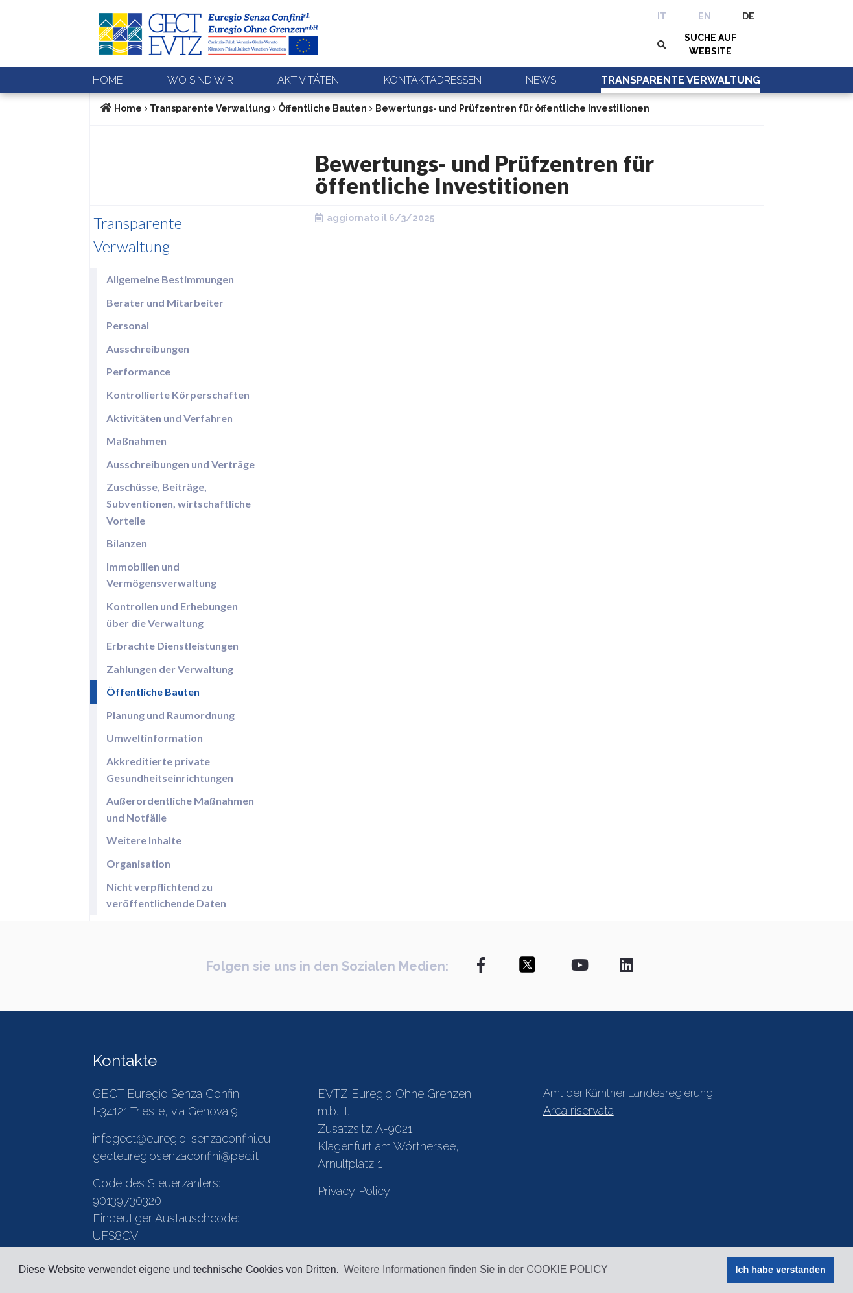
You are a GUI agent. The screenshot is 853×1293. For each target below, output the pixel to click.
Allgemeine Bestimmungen (170, 279)
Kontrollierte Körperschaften (178, 394)
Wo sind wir (200, 80)
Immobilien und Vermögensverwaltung (161, 574)
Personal (127, 325)
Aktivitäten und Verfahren (169, 418)
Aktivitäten (308, 80)
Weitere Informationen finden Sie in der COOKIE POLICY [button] (476, 1269)
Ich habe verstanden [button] (781, 1269)
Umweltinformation (154, 737)
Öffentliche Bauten (322, 108)
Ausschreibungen (147, 348)
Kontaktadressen (433, 80)
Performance (138, 371)
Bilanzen (126, 543)
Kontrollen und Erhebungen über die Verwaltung (172, 614)
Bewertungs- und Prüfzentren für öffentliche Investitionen (512, 108)
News (541, 80)
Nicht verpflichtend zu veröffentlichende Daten (166, 895)
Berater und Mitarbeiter (165, 302)
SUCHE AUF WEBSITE (710, 44)
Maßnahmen (136, 440)
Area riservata (578, 1110)
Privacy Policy (354, 1191)
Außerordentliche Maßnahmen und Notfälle (180, 809)
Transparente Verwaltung (680, 80)
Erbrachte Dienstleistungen (172, 645)
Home (108, 80)
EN (704, 16)
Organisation (138, 863)
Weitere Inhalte (143, 840)
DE (748, 16)
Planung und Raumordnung (170, 715)
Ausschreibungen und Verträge (180, 464)
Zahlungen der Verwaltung (169, 669)
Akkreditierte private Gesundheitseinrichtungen (169, 769)
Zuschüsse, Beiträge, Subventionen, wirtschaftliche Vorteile (178, 503)
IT (661, 16)
